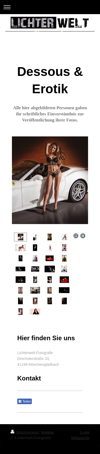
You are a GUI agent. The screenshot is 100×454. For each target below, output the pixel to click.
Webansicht (80, 438)
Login (84, 432)
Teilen (24, 401)
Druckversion (25, 432)
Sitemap (47, 432)
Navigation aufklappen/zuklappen (50, 7)
